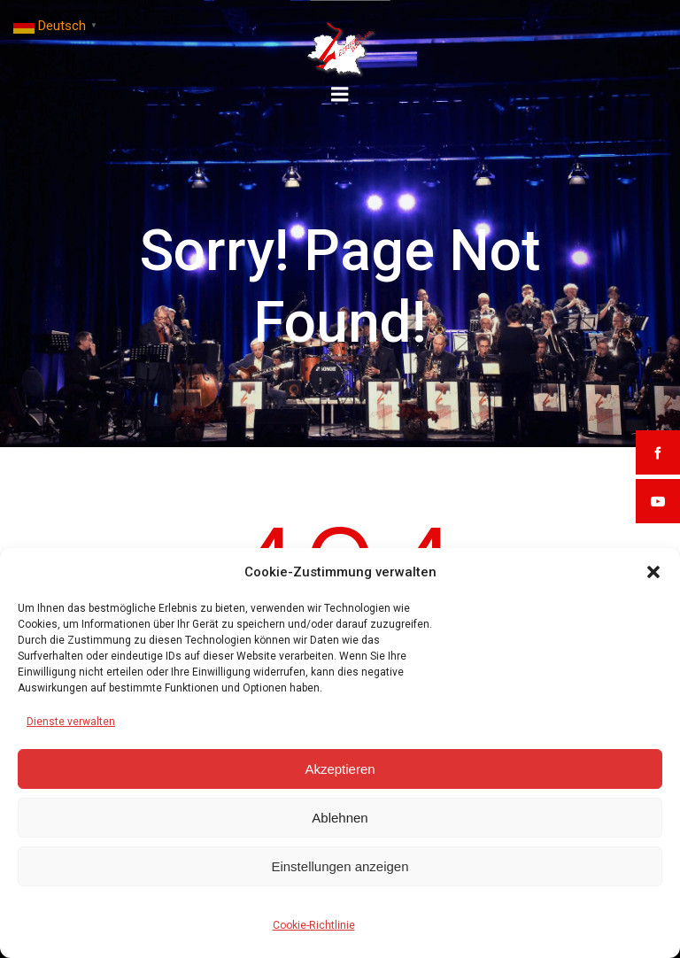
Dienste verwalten (71, 721)
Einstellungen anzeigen (339, 866)
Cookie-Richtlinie (314, 925)
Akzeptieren (340, 768)
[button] (653, 572)
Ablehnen (339, 817)
